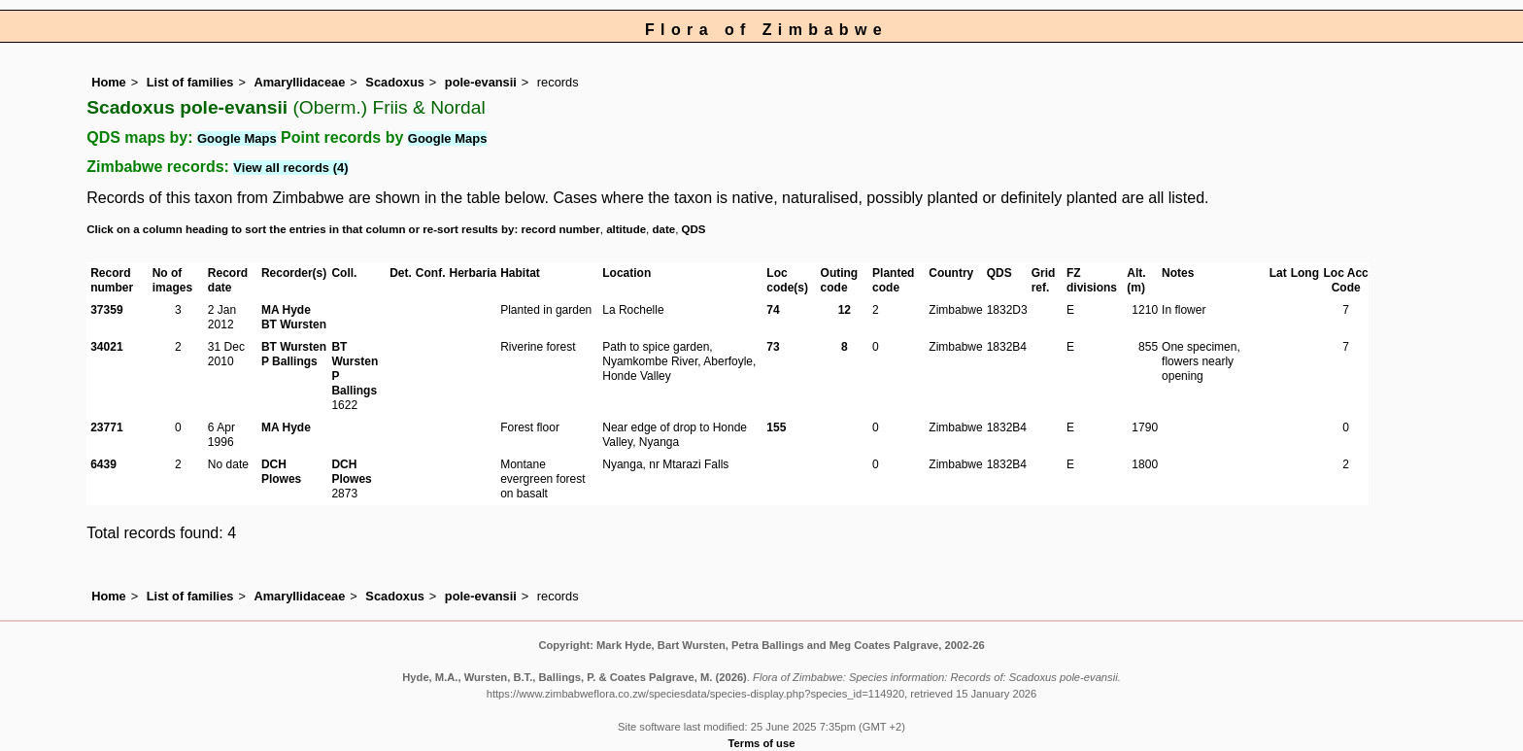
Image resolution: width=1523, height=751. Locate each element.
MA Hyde (286, 310)
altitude (626, 229)
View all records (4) (290, 167)
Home (108, 82)
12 (844, 310)
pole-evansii (481, 82)
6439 (103, 464)
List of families (190, 82)
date (664, 229)
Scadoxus (394, 82)
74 (772, 310)
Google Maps (237, 138)
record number (560, 229)
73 (772, 347)
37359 (106, 310)
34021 (106, 347)
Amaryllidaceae (299, 82)
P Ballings (289, 361)
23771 (106, 427)
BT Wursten (293, 324)
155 (776, 427)
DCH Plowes (281, 472)
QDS (694, 229)
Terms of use (761, 743)
